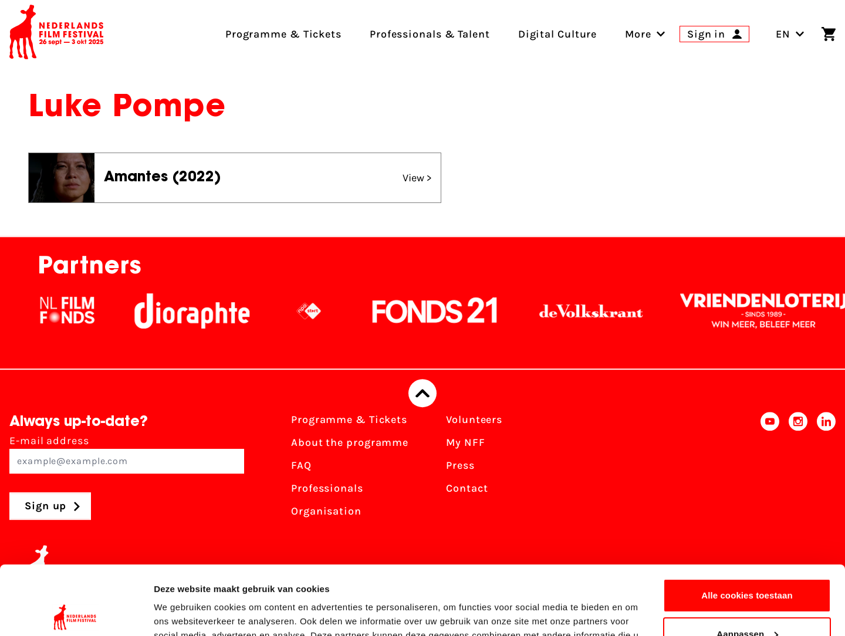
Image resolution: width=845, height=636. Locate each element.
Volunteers (474, 419)
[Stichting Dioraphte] (198, 311)
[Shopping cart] (829, 34)
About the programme (349, 442)
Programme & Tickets (349, 419)
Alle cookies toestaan (747, 527)
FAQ (301, 465)
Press (460, 465)
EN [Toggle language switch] (790, 34)
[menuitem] (638, 34)
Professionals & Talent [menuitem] (430, 34)
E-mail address (126, 453)
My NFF (465, 442)
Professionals (327, 488)
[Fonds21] (442, 311)
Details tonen (181, 613)
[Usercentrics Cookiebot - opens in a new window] (76, 613)
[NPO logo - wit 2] (315, 311)
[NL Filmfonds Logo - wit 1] (74, 311)
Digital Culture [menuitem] (557, 34)
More (638, 34)
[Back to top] (422, 393)
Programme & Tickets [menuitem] (283, 34)
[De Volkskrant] (598, 311)
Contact (467, 488)
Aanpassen (747, 565)
